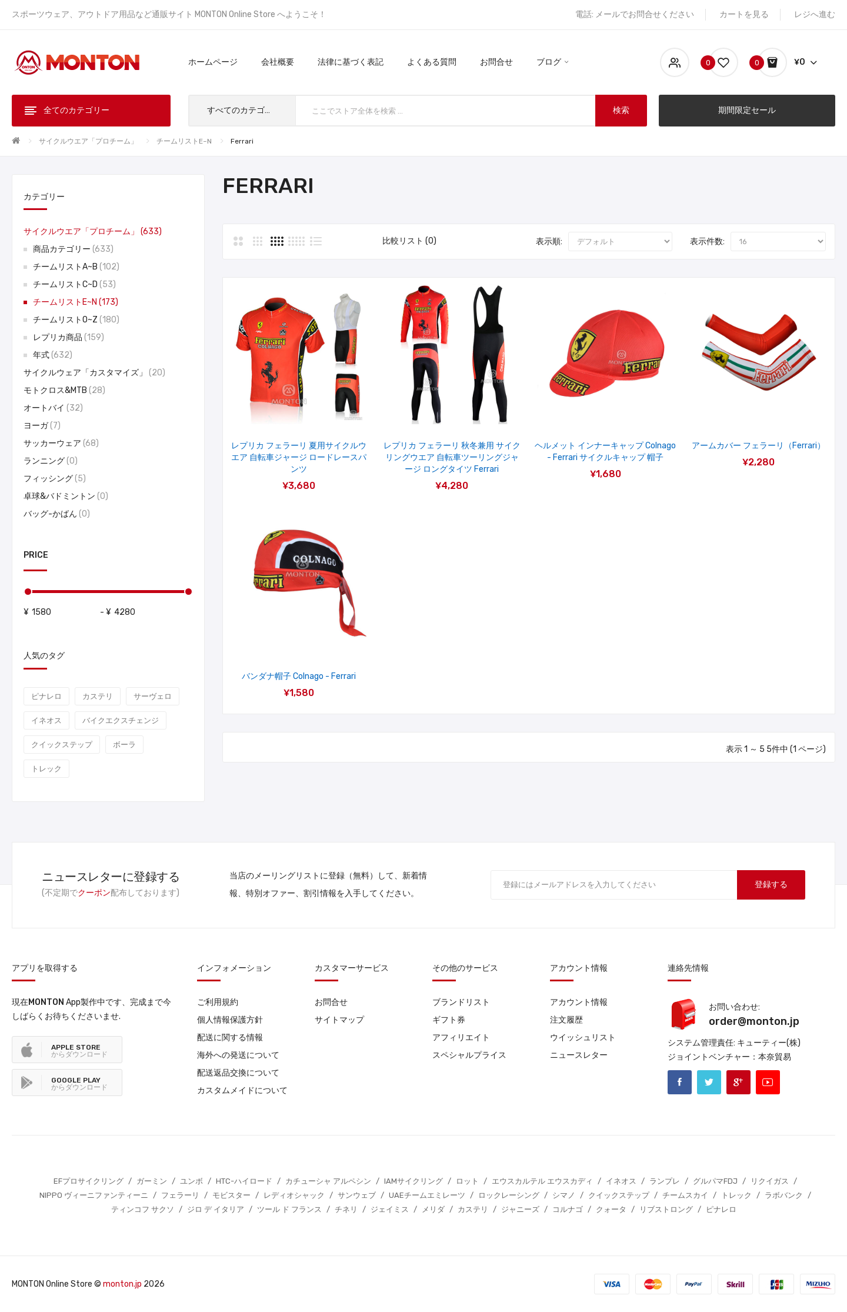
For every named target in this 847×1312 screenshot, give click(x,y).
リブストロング (666, 1209)
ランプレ (664, 1181)
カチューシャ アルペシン (328, 1181)
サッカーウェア (61, 443)
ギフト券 (448, 1020)
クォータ (611, 1209)
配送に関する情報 (230, 1038)
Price (36, 555)
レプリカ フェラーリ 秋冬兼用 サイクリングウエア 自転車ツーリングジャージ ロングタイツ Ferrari (452, 457)
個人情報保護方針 (230, 1020)
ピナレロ (46, 696)
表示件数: (707, 242)
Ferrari (242, 141)
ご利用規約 (217, 1002)
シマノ (563, 1195)
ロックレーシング (508, 1195)
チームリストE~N (184, 141)
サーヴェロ (153, 696)
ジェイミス (390, 1209)
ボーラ (124, 744)
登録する (771, 885)
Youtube (768, 1082)
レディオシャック (294, 1195)
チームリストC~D (74, 284)
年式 (52, 355)
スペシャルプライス (469, 1055)
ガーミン (151, 1181)
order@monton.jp (754, 1021)
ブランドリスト (461, 1002)
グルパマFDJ (715, 1181)
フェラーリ (180, 1195)
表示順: (549, 242)
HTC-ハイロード (244, 1181)
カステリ (97, 696)
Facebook (680, 1082)
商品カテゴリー (73, 249)
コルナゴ (567, 1209)
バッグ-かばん (57, 514)
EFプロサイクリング (89, 1181)
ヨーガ (42, 426)
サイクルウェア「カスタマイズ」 (94, 373)
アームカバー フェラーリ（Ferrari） (758, 446)
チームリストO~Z (76, 320)
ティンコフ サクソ (142, 1209)
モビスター (231, 1195)
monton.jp (122, 1284)
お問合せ (331, 1002)
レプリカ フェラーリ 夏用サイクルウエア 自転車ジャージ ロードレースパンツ (298, 457)
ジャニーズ (520, 1209)
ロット (467, 1181)
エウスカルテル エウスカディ (542, 1181)
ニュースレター (579, 1055)
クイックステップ (61, 744)
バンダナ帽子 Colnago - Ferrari (299, 676)
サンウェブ (357, 1195)
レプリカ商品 (68, 337)
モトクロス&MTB (64, 390)
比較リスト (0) (409, 241)
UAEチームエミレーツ (427, 1195)
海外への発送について (238, 1055)
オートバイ (53, 408)
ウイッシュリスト (583, 1038)
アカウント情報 (579, 1002)
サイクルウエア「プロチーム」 (88, 141)
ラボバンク (784, 1195)
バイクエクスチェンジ (120, 720)
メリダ (433, 1209)
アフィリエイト (461, 1038)
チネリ (346, 1209)
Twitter (709, 1082)
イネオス (46, 720)
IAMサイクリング (413, 1181)
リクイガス (770, 1181)
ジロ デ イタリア (215, 1209)
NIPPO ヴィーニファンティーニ (93, 1195)
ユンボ (191, 1181)
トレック (46, 768)
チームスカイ (685, 1195)
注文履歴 (566, 1020)
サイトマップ (339, 1020)
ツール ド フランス (289, 1209)
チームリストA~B (76, 267)
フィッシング (55, 479)
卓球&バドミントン (66, 496)
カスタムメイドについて (242, 1090)
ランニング (51, 461)
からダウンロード (79, 1050)
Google (738, 1082)
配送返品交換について (238, 1073)
